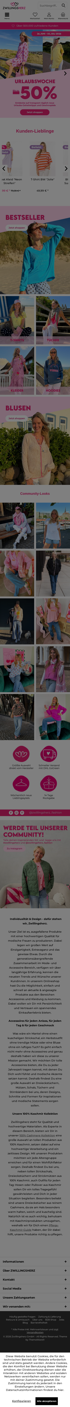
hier (60, 1390)
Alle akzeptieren (46, 1401)
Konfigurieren (21, 1401)
